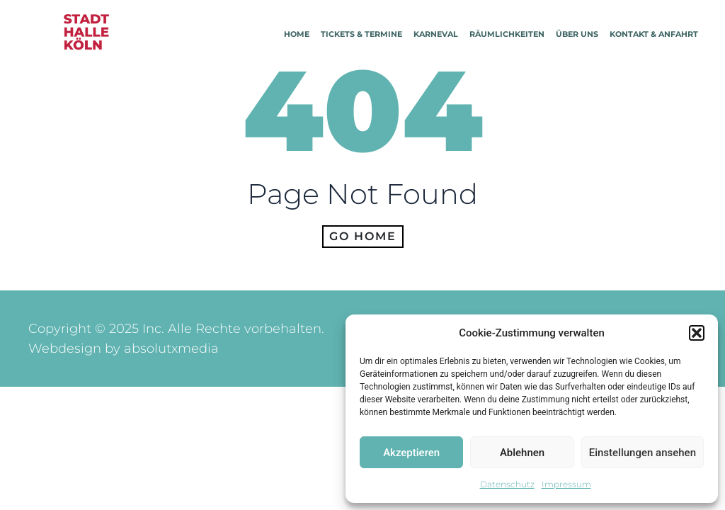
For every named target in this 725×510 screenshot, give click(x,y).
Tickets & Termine (361, 34)
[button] (697, 333)
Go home (362, 236)
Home (296, 34)
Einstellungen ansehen (642, 452)
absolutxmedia (171, 348)
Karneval (435, 34)
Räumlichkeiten (506, 34)
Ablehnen (522, 452)
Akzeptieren (411, 452)
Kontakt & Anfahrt (654, 34)
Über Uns (577, 34)
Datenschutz (507, 484)
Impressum (566, 484)
